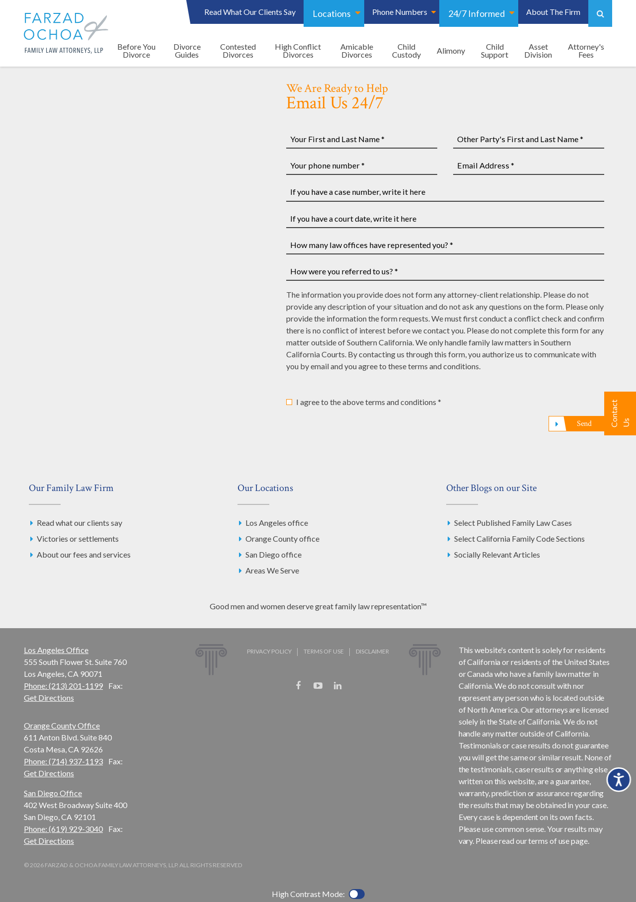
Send (584, 423)
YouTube (318, 686)
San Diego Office (53, 793)
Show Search (600, 13)
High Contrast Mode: (308, 894)
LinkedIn (338, 686)
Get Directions (49, 697)
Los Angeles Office (56, 650)
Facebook (298, 686)
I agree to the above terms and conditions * (368, 402)
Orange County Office (62, 725)
